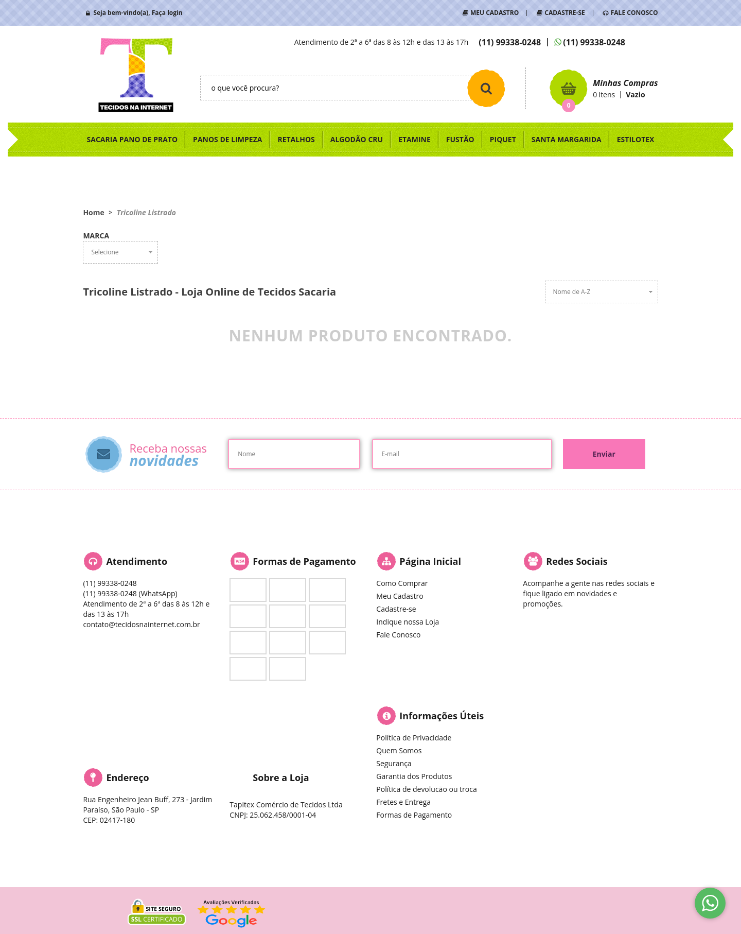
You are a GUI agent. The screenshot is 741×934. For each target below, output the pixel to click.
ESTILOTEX (636, 139)
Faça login (167, 12)
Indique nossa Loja (407, 622)
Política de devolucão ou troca (426, 789)
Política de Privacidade (413, 737)
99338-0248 (510, 42)
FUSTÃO (460, 139)
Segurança (393, 763)
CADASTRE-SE (564, 12)
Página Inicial (430, 561)
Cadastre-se (396, 609)
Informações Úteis (441, 716)
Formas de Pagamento (414, 815)
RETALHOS (295, 139)
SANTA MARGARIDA (567, 139)
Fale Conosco (398, 634)
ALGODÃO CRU (356, 139)
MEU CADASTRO (494, 12)
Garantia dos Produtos (414, 776)
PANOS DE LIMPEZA (227, 139)
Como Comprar (402, 583)
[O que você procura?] (486, 88)
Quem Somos (398, 750)
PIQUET (503, 139)
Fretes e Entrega (403, 802)
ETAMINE (414, 139)
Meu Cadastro (399, 596)
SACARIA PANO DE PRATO (132, 139)
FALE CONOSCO (634, 12)
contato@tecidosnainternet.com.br (141, 624)
